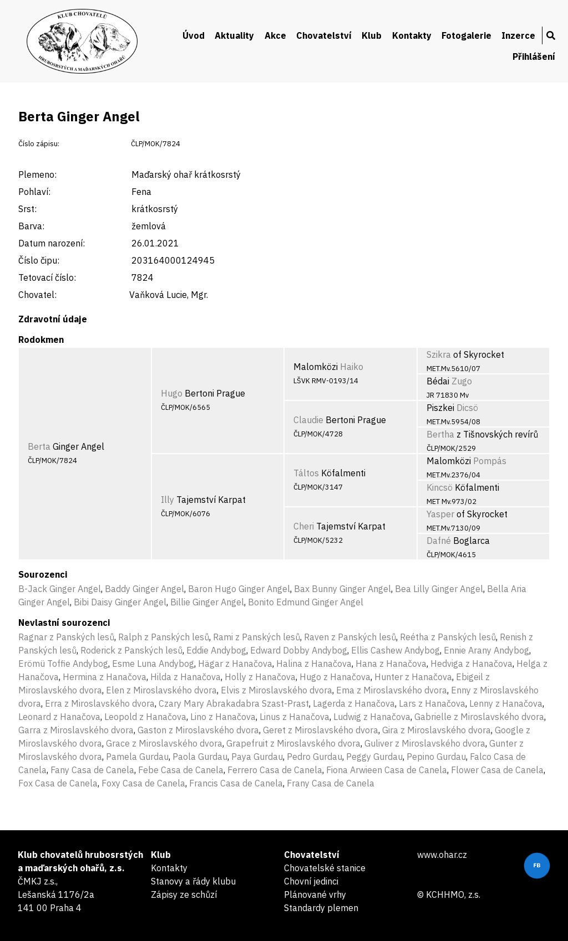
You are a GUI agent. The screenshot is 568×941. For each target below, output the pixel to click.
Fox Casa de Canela (58, 783)
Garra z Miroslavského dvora (76, 730)
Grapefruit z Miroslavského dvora (293, 743)
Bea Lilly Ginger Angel (439, 588)
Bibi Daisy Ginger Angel (120, 602)
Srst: (27, 208)
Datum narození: (51, 243)
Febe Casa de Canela (181, 769)
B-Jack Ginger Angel (59, 588)
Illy (167, 499)
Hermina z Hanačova (104, 676)
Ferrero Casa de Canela (274, 769)
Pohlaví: (34, 191)
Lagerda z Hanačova (354, 703)
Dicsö (467, 407)
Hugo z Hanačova (335, 676)
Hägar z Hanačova (235, 663)
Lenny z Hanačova (505, 703)
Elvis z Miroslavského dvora (276, 690)
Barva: (31, 226)
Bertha (440, 434)
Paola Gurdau (200, 756)
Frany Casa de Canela (330, 783)
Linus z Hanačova (294, 716)
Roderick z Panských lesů (131, 650)
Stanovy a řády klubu (193, 881)
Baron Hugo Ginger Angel (239, 588)
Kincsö (440, 487)
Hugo (171, 393)
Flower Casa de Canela (497, 769)
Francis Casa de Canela (236, 783)
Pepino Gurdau (436, 756)
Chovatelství (324, 35)
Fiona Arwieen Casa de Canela (386, 769)
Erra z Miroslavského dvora (100, 703)
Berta (39, 446)
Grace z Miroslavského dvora (164, 743)
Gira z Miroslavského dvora (436, 730)
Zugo (462, 381)
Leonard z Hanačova (59, 716)
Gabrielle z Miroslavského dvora (479, 716)
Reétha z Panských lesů (448, 636)
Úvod (193, 35)
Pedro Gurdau (314, 756)
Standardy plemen (321, 907)
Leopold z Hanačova (145, 716)
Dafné (439, 540)
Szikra (439, 354)
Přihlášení (534, 56)
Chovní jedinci (311, 881)
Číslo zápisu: (38, 143)
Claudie (308, 419)
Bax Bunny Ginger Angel (342, 588)
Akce (275, 35)
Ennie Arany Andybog (486, 650)
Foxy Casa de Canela (143, 783)
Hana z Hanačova (391, 663)
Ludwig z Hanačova (371, 716)
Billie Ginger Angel (207, 602)
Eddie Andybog (216, 650)
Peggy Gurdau (374, 756)
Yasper (440, 514)
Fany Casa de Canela (92, 769)
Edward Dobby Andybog (298, 650)
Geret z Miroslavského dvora (320, 730)
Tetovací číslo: (47, 277)
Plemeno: (37, 174)
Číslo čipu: (38, 260)
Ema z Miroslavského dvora (391, 690)
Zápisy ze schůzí (184, 894)
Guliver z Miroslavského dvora (424, 743)
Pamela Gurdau (137, 756)
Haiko (351, 366)
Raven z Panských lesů (350, 636)
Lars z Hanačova (432, 703)
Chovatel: (37, 294)
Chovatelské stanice (325, 867)
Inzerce (518, 35)
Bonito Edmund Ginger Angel (305, 602)
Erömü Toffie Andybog (63, 663)
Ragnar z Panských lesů (66, 636)
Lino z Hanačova (223, 716)
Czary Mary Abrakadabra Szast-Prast (234, 703)
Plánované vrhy (315, 894)
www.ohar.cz (442, 854)
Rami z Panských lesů (256, 636)
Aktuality (234, 35)
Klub (372, 35)
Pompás (489, 460)
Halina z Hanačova (314, 663)
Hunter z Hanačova (413, 676)
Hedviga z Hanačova (471, 663)
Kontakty (412, 35)
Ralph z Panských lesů (163, 636)
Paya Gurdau (257, 756)
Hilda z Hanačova (185, 676)
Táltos (306, 473)
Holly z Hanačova (260, 676)
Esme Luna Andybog (153, 663)
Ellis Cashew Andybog (395, 650)
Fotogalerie (466, 35)
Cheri (303, 526)
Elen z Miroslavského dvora (161, 690)
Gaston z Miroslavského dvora (198, 730)
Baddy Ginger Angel (144, 588)
